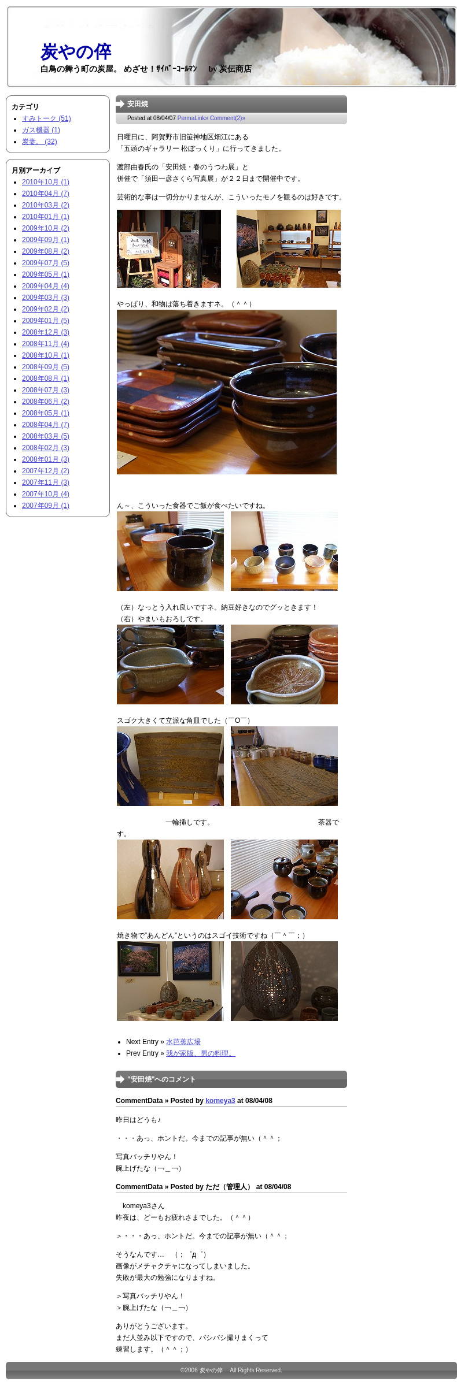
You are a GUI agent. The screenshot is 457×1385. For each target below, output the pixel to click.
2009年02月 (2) (45, 309)
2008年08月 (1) (45, 378)
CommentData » (142, 1101)
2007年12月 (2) (45, 471)
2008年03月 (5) (45, 436)
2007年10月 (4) (45, 494)
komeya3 (220, 1101)
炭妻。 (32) (39, 142)
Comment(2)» (227, 118)
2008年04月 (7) (45, 425)
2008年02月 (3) (45, 448)
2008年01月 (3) (45, 459)
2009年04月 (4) (45, 286)
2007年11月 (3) (45, 482)
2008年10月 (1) (45, 355)
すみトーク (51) (46, 118)
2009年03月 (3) (45, 298)
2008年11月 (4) (45, 344)
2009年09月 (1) (45, 240)
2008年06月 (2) (45, 402)
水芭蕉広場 (183, 1042)
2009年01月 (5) (45, 321)
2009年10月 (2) (45, 228)
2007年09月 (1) (45, 506)
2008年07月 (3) (45, 390)
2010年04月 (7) (45, 194)
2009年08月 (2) (45, 251)
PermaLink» (193, 118)
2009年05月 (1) (45, 274)
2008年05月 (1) (45, 413)
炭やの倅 (214, 1370)
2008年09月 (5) (45, 367)
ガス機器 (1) (41, 130)
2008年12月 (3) (45, 332)
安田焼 (137, 104)
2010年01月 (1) (45, 217)
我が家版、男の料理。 (200, 1053)
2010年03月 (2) (45, 205)
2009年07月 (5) (45, 263)
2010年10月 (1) (45, 182)
